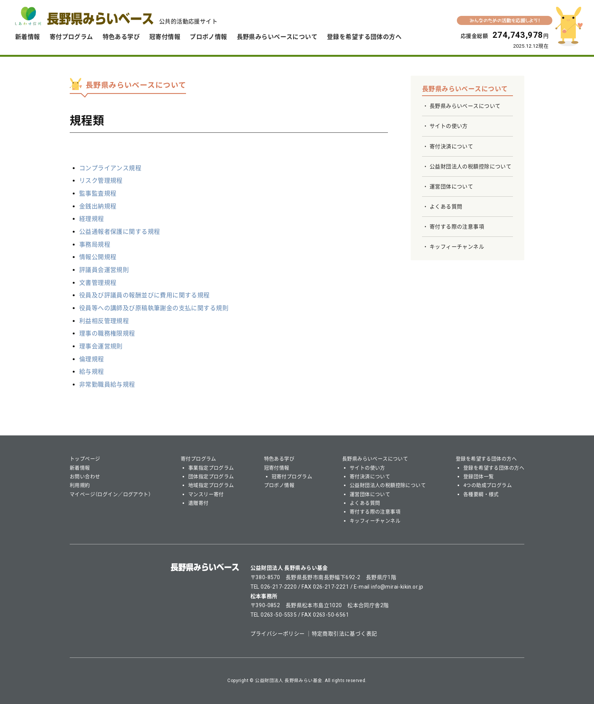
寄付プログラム (71, 36)
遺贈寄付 (198, 503)
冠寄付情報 (164, 36)
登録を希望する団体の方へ (364, 36)
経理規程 (91, 218)
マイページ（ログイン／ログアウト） (110, 494)
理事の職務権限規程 (107, 333)
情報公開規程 (98, 257)
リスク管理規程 (101, 180)
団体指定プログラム (211, 476)
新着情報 (27, 36)
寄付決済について (451, 146)
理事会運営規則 (101, 346)
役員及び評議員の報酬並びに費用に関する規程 (144, 295)
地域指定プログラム (211, 485)
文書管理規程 (98, 282)
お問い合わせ (85, 476)
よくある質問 (446, 207)
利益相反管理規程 (104, 321)
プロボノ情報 (208, 36)
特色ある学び (121, 36)
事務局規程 (94, 244)
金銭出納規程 (98, 206)
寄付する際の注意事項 (457, 227)
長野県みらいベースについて (277, 36)
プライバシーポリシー (277, 634)
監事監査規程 (98, 193)
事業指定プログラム (211, 468)
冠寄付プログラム (292, 476)
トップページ (85, 459)
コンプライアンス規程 (110, 168)
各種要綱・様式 (481, 494)
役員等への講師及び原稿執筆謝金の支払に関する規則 (153, 308)
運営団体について (451, 186)
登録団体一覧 (478, 476)
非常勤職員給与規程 (107, 384)
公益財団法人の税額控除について (470, 166)
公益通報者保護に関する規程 (119, 231)
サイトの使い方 (449, 126)
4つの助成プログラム (487, 485)
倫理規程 (91, 359)
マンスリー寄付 (206, 494)
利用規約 (80, 485)
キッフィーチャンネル (457, 247)
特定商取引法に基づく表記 (344, 634)
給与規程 (91, 371)
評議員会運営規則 (104, 270)
